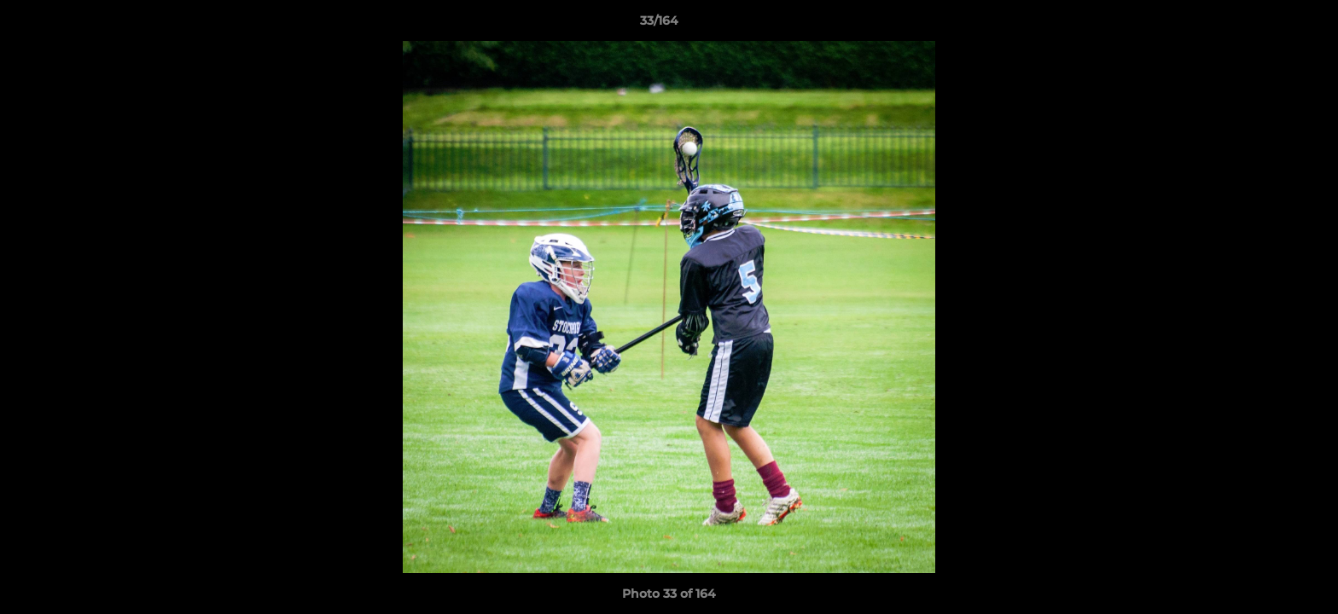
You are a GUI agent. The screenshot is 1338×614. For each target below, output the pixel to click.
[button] (1266, 24)
